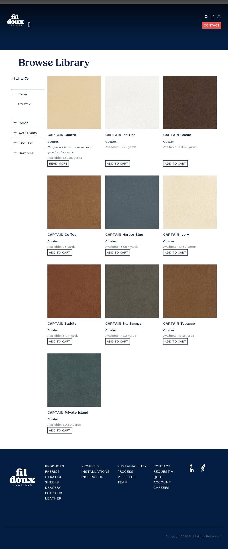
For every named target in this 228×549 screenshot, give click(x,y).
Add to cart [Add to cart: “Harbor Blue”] (117, 252)
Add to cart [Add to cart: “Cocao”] (175, 163)
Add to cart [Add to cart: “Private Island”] (59, 430)
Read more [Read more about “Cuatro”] (58, 163)
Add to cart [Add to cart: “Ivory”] (175, 252)
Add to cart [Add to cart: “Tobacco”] (175, 341)
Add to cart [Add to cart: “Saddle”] (59, 341)
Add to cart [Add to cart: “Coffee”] (59, 252)
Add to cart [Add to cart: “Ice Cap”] (117, 163)
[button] (29, 24)
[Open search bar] (206, 17)
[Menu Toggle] (27, 12)
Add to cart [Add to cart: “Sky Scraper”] (117, 341)
